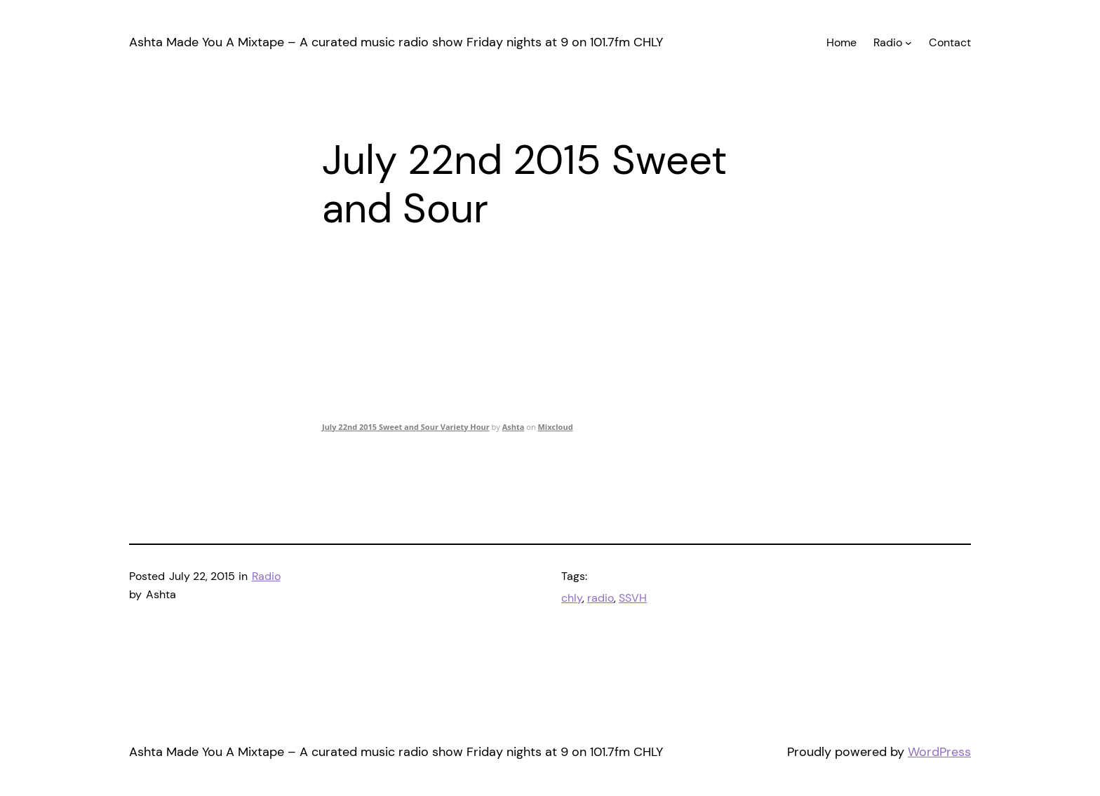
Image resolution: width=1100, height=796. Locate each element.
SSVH (633, 598)
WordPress (939, 751)
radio (600, 598)
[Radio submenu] (908, 42)
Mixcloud (554, 426)
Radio (266, 576)
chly (571, 598)
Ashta (513, 426)
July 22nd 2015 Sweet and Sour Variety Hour (406, 426)
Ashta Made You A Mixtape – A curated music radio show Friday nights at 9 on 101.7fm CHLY (396, 42)
